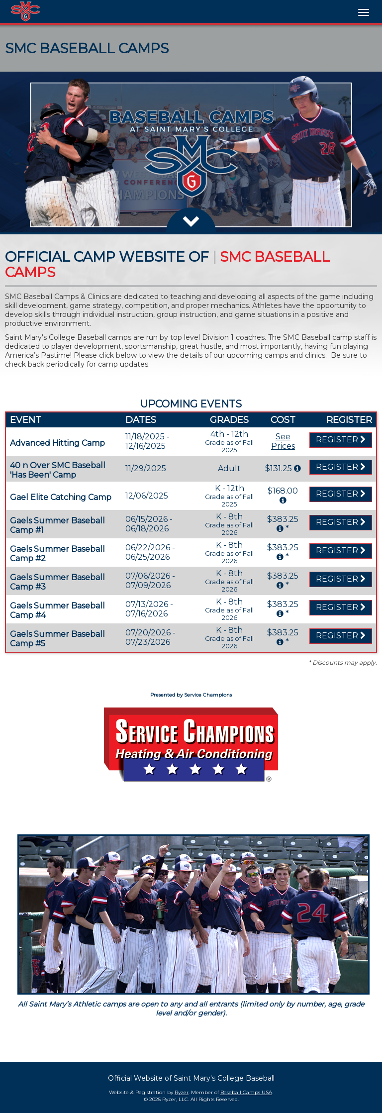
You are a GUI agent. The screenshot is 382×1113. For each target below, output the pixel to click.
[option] (191, 152)
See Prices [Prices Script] (283, 441)
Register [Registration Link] (341, 439)
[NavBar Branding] (25, 11)
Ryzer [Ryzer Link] (182, 1092)
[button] (9, 152)
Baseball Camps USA (246, 1092)
